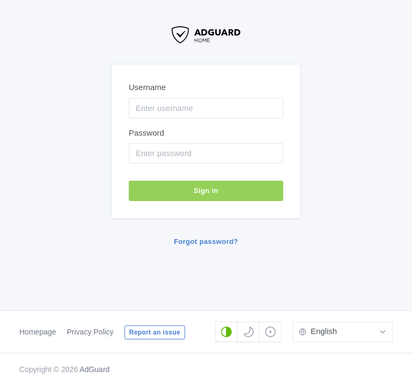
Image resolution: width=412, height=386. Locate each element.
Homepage (37, 332)
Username (147, 87)
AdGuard (94, 369)
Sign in (206, 191)
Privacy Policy (90, 332)
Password (146, 132)
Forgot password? (206, 241)
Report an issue (154, 332)
